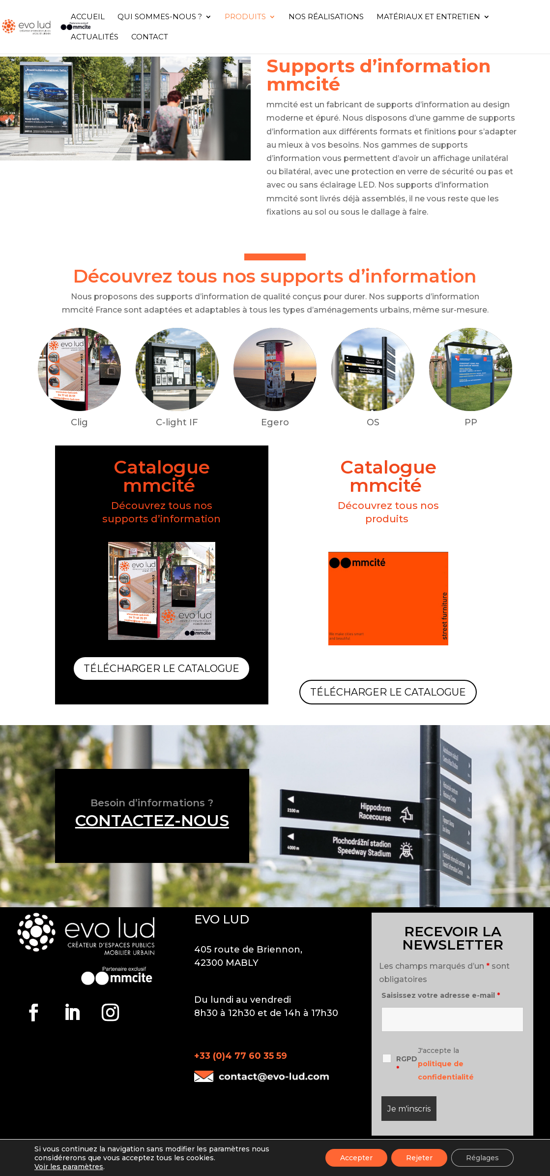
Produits (245, 17)
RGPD (406, 1063)
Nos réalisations (326, 17)
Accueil (88, 17)
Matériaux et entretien (428, 17)
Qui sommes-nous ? (159, 17)
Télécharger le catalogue (161, 668)
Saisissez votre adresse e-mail (440, 995)
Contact (149, 37)
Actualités (94, 37)
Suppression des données (145, 1149)
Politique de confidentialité (330, 1149)
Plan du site (414, 1149)
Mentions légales (236, 1149)
